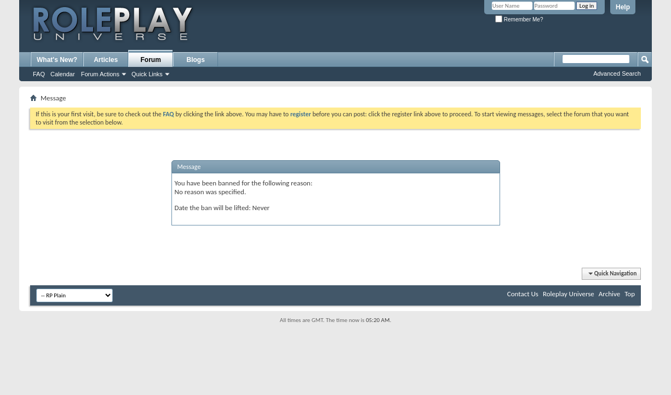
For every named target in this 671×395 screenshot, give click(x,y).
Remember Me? (519, 19)
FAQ (39, 74)
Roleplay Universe (568, 294)
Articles (106, 60)
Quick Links (147, 74)
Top (629, 294)
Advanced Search (617, 73)
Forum (151, 60)
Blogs (196, 60)
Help (623, 7)
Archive (609, 294)
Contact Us (522, 294)
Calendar (62, 74)
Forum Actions (100, 74)
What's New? (57, 60)
